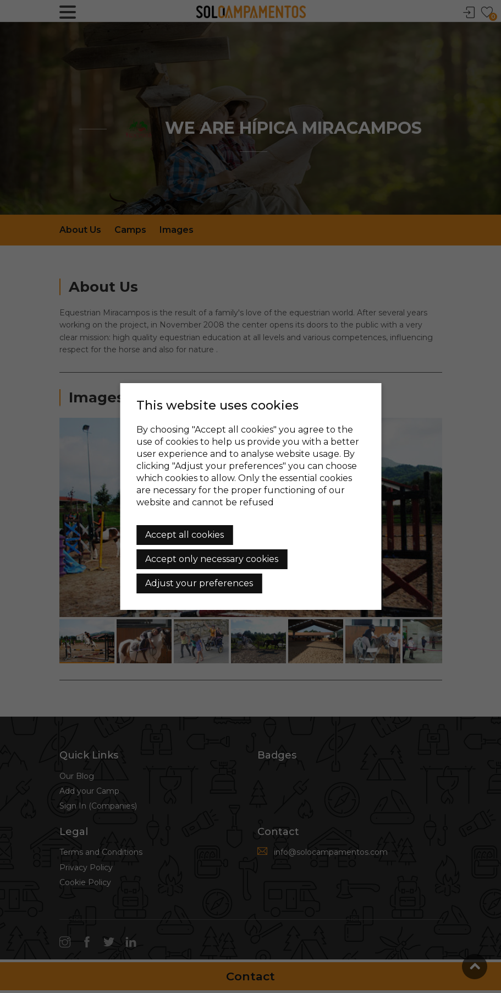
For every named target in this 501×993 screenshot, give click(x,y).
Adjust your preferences (199, 583)
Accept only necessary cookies (211, 559)
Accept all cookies (184, 535)
